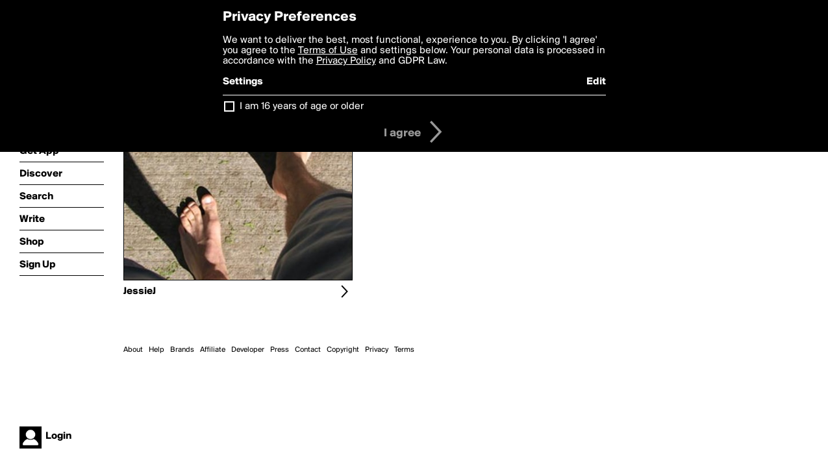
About (133, 350)
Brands (182, 350)
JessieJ (139, 291)
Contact (308, 350)
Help (156, 350)
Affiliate (212, 350)
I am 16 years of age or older (302, 106)
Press (279, 350)
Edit (596, 82)
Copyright (343, 350)
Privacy (376, 350)
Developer (247, 350)
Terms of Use (328, 50)
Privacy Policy (346, 61)
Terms (404, 350)
